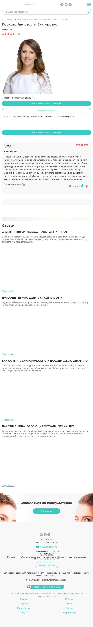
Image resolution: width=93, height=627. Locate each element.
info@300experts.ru (48, 547)
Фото (69, 603)
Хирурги (24, 603)
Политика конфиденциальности (21, 594)
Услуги (23, 612)
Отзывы (69, 599)
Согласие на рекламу (76, 594)
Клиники (23, 599)
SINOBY (53, 597)
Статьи (69, 608)
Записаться (46, 511)
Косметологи (23, 608)
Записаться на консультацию (46, 103)
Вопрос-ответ (69, 612)
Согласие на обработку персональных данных (50, 594)
